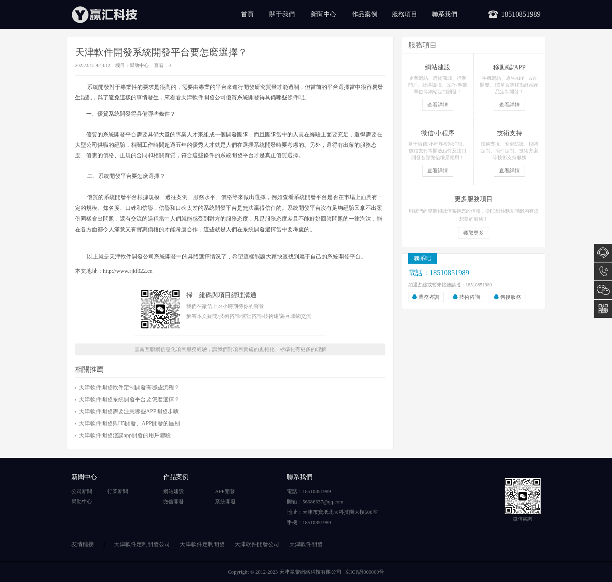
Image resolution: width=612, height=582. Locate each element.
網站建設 (173, 491)
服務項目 (404, 14)
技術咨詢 (469, 297)
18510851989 (603, 271)
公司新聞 (81, 491)
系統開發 (225, 502)
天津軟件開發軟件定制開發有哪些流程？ (129, 388)
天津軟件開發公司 (257, 544)
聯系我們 (444, 14)
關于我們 (282, 14)
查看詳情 (437, 105)
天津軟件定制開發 (202, 544)
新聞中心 (323, 14)
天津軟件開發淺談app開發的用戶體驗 (125, 435)
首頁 (247, 14)
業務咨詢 (429, 297)
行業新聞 (117, 491)
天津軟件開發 (306, 544)
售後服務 (510, 297)
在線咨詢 (603, 253)
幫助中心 (139, 65)
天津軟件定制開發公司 (142, 544)
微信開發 (173, 502)
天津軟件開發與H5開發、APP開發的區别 (129, 423)
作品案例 (364, 14)
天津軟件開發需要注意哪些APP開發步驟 (129, 411)
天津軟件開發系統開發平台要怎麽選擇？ (129, 399)
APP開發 (225, 491)
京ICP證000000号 (364, 572)
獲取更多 (473, 233)
